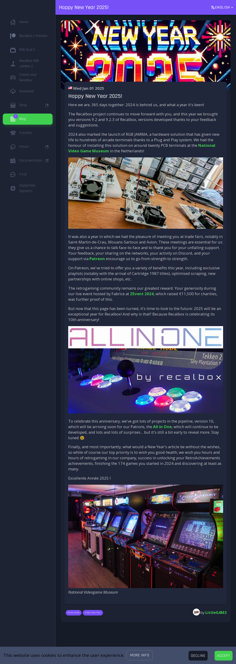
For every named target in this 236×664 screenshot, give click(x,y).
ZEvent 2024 (142, 293)
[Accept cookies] (224, 656)
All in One (162, 426)
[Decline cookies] (198, 656)
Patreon (97, 258)
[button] (139, 655)
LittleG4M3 (216, 612)
